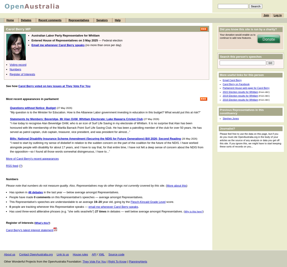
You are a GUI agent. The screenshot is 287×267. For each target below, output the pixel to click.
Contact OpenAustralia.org (36, 254)
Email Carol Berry (232, 80)
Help (117, 20)
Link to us (63, 254)
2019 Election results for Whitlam (240, 95)
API (94, 254)
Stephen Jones (231, 118)
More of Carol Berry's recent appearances (32, 158)
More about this (176, 185)
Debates (26, 20)
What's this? (42, 223)
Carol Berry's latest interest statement (31, 230)
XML (101, 254)
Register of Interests (22, 74)
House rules (80, 254)
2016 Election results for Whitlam (240, 99)
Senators (102, 20)
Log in (278, 15)
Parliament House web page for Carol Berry (246, 88)
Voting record (18, 64)
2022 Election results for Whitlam (240, 92)
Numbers (15, 69)
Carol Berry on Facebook (236, 84)
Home (10, 20)
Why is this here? (194, 211)
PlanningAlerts (138, 261)
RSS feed (12, 165)
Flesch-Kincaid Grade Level (148, 202)
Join (266, 15)
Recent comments (49, 20)
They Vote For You (94, 261)
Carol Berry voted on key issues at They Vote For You (54, 86)
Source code (116, 254)
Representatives (78, 20)
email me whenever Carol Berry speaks (113, 206)
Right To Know (117, 261)
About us (9, 254)
